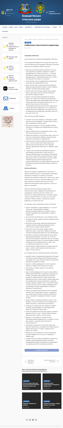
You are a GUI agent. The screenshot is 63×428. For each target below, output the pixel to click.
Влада (20, 27)
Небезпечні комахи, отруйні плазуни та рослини (51, 404)
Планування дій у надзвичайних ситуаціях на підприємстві (51, 385)
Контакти (5, 31)
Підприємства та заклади (42, 27)
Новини (11, 27)
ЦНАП (16, 27)
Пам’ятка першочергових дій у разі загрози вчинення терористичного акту (31, 385)
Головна (4, 27)
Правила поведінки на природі (29, 404)
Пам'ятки (27, 42)
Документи (28, 27)
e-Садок (54, 27)
